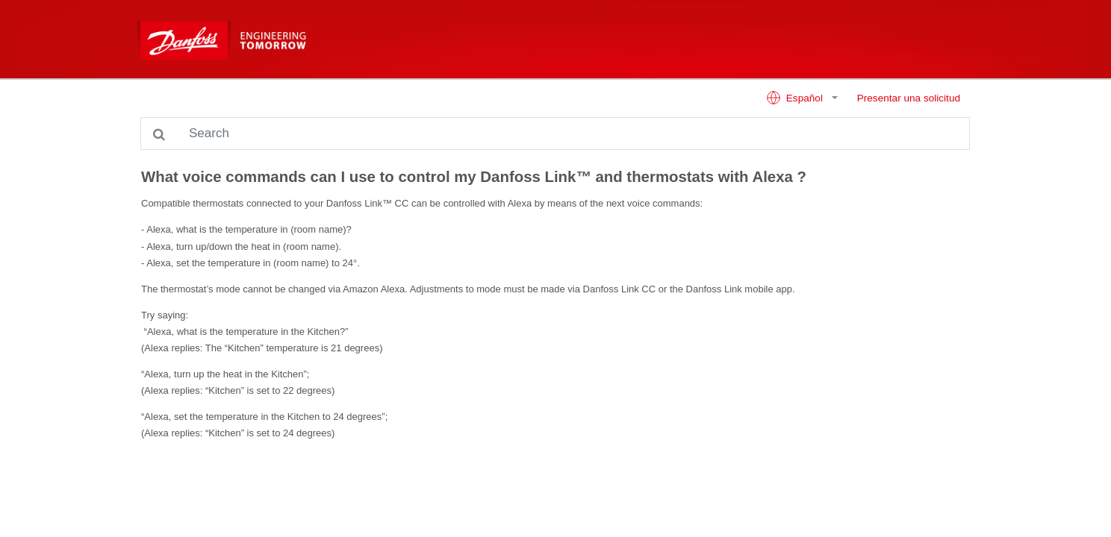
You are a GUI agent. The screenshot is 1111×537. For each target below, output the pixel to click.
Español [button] (796, 97)
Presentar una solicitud (908, 98)
